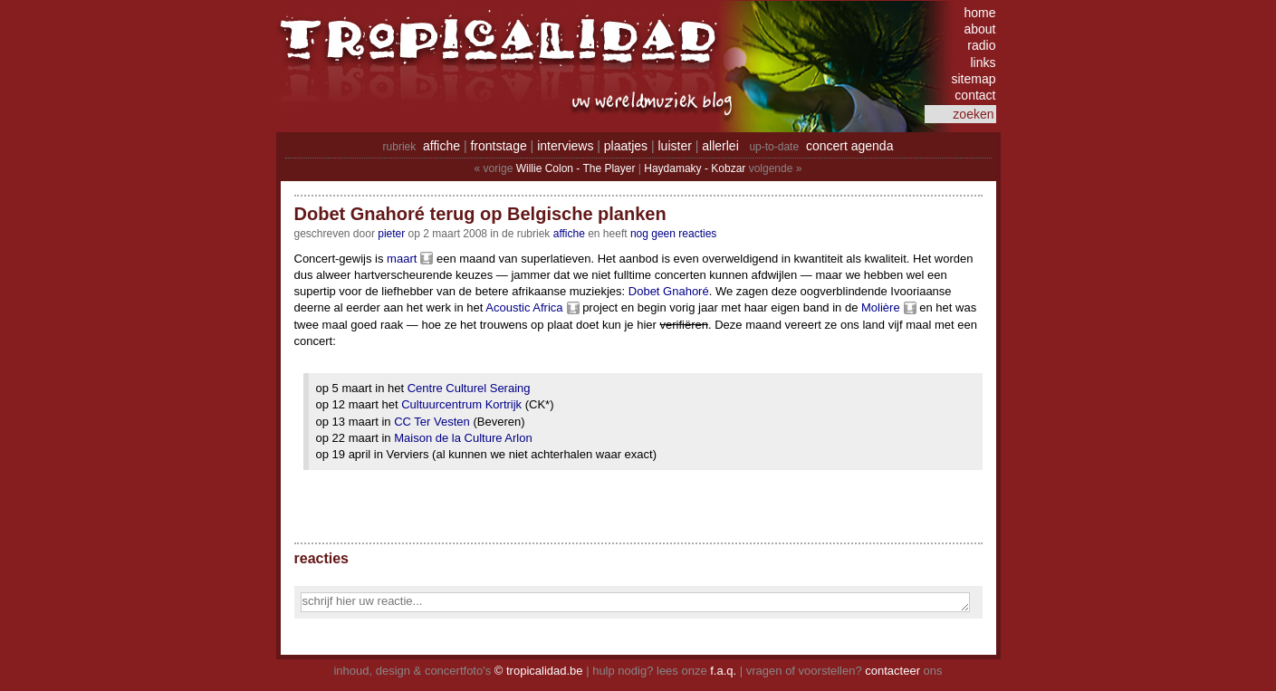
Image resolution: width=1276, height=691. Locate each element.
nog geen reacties (673, 233)
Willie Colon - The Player (576, 168)
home (979, 12)
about (979, 29)
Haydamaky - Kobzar (694, 168)
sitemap (973, 79)
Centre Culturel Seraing (469, 388)
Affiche (569, 233)
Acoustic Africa (523, 307)
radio (981, 45)
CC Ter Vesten (432, 421)
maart (402, 258)
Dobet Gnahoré (668, 291)
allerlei (720, 146)
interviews (565, 146)
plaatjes (626, 146)
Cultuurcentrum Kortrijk (461, 404)
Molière (880, 307)
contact (975, 95)
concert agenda (850, 146)
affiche (441, 146)
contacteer (892, 670)
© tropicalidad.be (538, 670)
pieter (391, 233)
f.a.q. (723, 670)
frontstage (498, 146)
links (982, 62)
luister (675, 146)
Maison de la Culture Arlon (463, 438)
